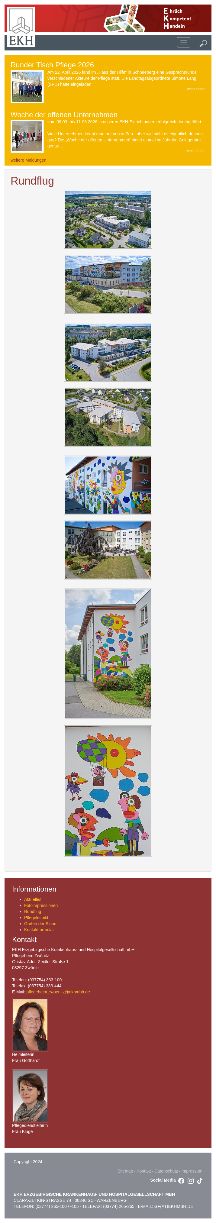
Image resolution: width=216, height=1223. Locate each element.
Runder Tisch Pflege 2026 (52, 65)
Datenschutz (166, 1171)
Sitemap (125, 1171)
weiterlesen (196, 89)
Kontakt (144, 1171)
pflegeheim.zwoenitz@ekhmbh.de (58, 991)
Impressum (192, 1171)
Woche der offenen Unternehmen (64, 115)
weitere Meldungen (28, 160)
